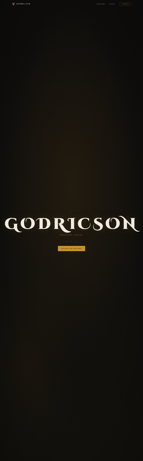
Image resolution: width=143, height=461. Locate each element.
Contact (125, 4)
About (112, 4)
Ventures (101, 4)
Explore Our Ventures (71, 248)
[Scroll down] (71, 455)
